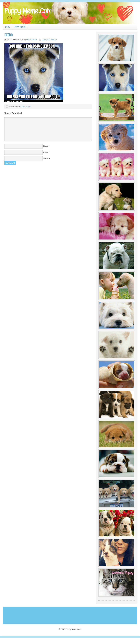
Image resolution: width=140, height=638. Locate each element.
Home (7, 26)
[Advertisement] (57, 614)
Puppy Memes (19, 26)
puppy (28, 106)
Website (46, 158)
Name (45, 146)
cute (23, 106)
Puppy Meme (70, 13)
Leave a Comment (49, 40)
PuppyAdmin (31, 40)
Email (45, 152)
